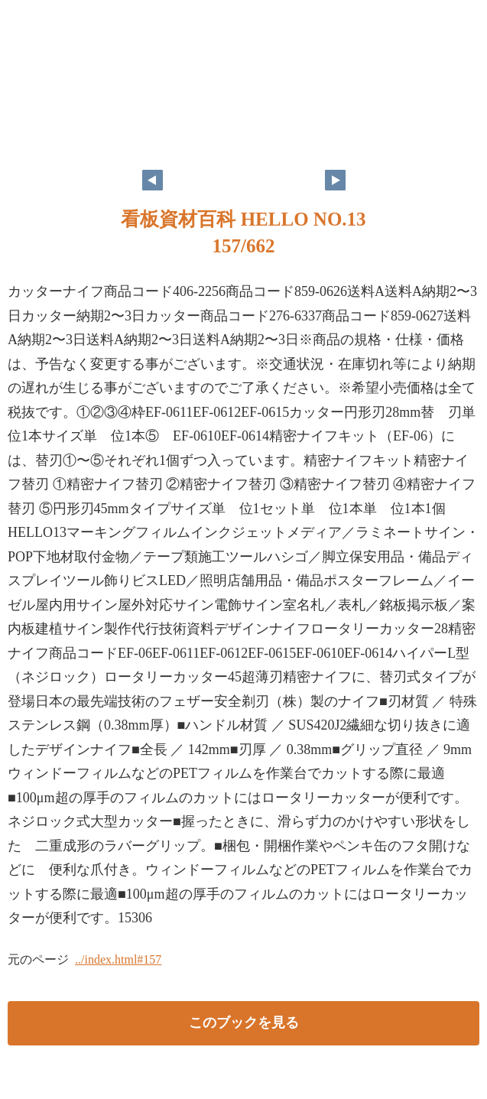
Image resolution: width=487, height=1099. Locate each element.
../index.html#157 (118, 959)
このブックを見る (244, 1022)
